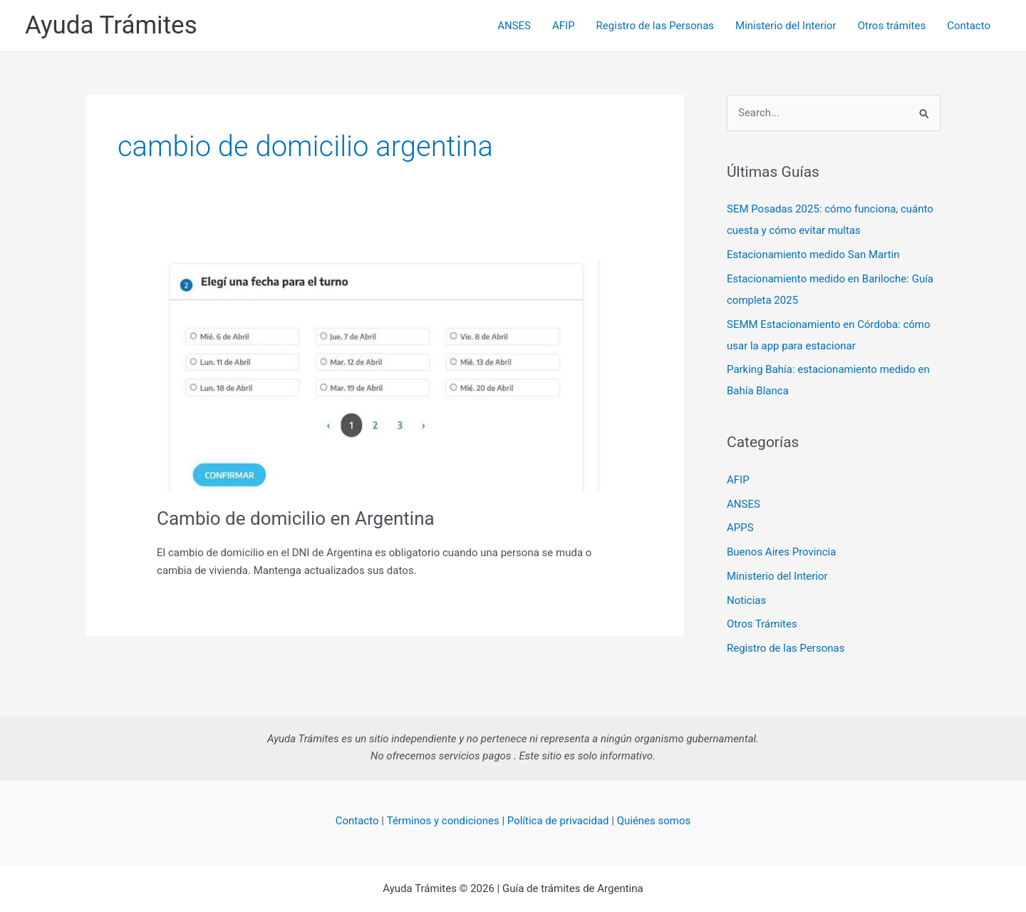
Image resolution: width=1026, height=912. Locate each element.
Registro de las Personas (655, 25)
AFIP (563, 25)
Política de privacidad (558, 820)
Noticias (746, 600)
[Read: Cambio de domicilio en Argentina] (385, 374)
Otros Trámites (762, 624)
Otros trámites (892, 25)
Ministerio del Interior (785, 25)
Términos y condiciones (443, 820)
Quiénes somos (654, 820)
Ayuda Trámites (111, 25)
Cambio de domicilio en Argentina (296, 518)
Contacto (968, 25)
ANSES (514, 25)
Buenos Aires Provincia (781, 551)
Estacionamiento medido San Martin (813, 254)
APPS (740, 527)
